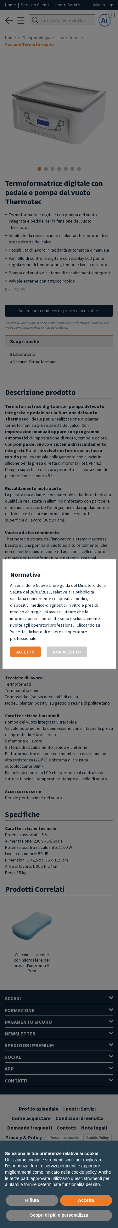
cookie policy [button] (83, 1172)
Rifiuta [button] (32, 1200)
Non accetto (67, 652)
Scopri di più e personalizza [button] (59, 1215)
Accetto (25, 652)
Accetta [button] (86, 1200)
